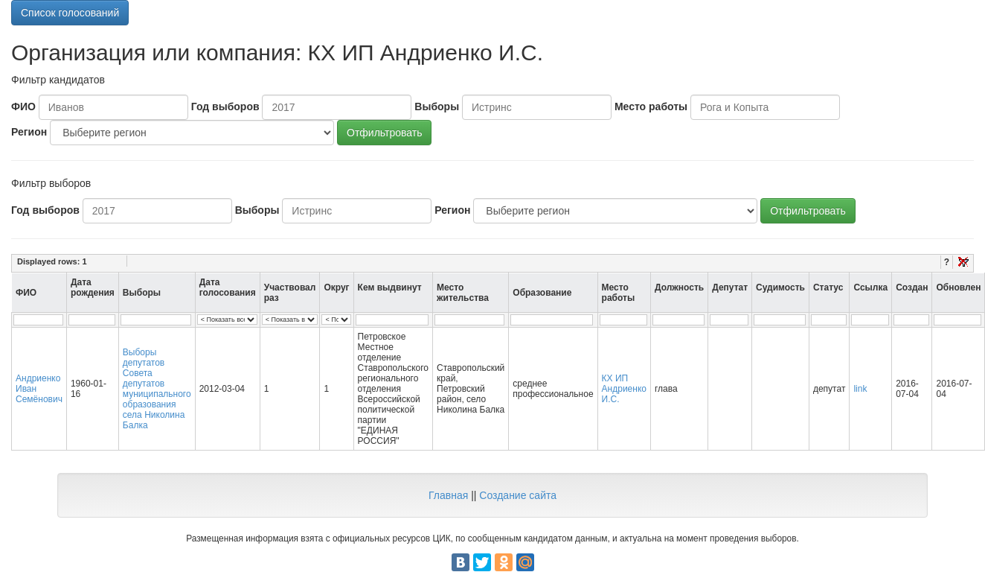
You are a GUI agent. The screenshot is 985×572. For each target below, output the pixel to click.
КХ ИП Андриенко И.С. (624, 388)
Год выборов (225, 106)
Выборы (436, 106)
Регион (29, 132)
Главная (448, 495)
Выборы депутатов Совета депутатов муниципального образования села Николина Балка (157, 388)
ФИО (23, 106)
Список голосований (70, 13)
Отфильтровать (384, 133)
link (860, 389)
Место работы (651, 106)
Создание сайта (517, 495)
